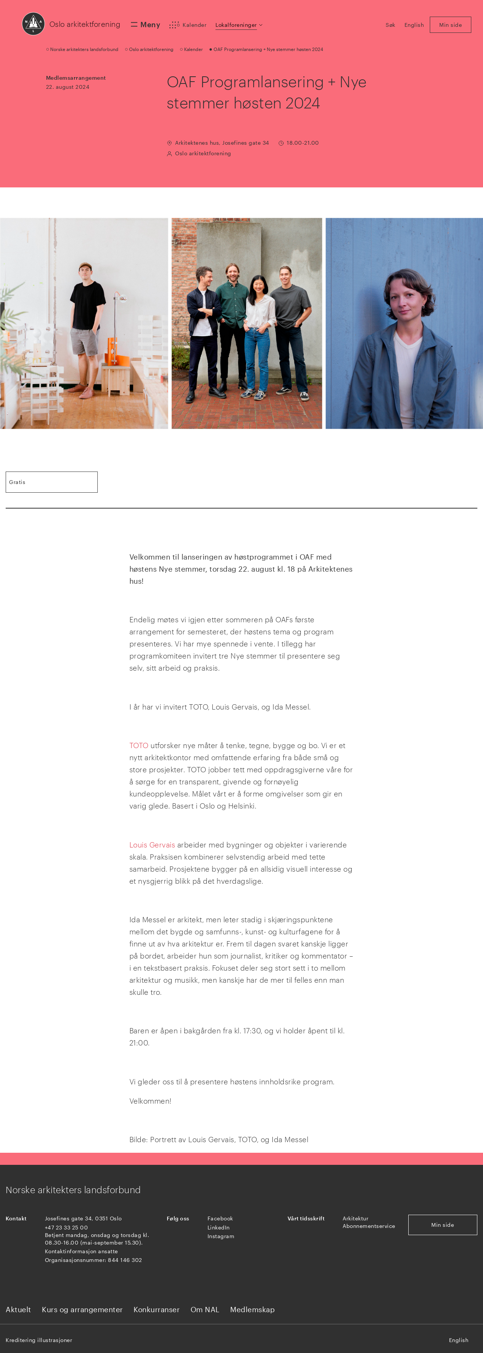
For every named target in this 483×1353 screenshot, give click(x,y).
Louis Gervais (152, 844)
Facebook (220, 1218)
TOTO (139, 745)
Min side (442, 1225)
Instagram (221, 1236)
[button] (239, 25)
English (459, 1340)
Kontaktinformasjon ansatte (81, 1251)
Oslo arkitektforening (85, 24)
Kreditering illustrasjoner (39, 1340)
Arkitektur (355, 1218)
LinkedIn (219, 1227)
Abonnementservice (369, 1226)
